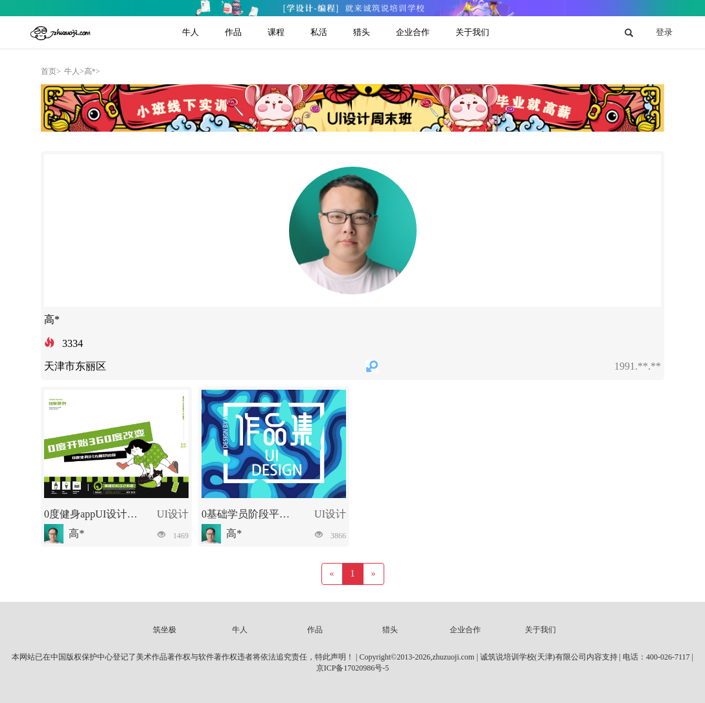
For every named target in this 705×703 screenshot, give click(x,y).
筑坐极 (164, 629)
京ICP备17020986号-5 (352, 668)
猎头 (390, 629)
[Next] (373, 574)
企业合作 (465, 629)
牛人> (74, 71)
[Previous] (332, 574)
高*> (92, 71)
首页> (51, 71)
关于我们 (540, 629)
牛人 (240, 629)
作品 (315, 629)
